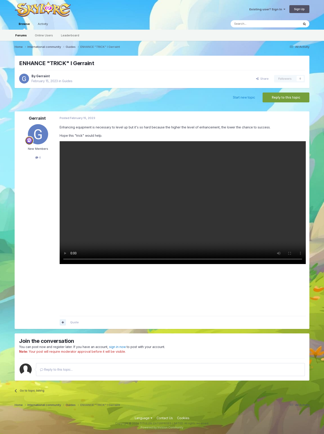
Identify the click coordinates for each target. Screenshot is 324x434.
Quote (74, 322)
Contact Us (165, 418)
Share (262, 78)
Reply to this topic (286, 97)
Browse (24, 26)
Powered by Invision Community (162, 427)
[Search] (254, 23)
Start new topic (244, 97)
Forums (21, 35)
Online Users (44, 35)
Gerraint (43, 76)
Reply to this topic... (56, 369)
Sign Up (299, 9)
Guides (67, 81)
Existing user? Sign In (267, 9)
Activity (43, 24)
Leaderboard (70, 35)
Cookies (183, 418)
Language (143, 418)
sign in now (117, 347)
